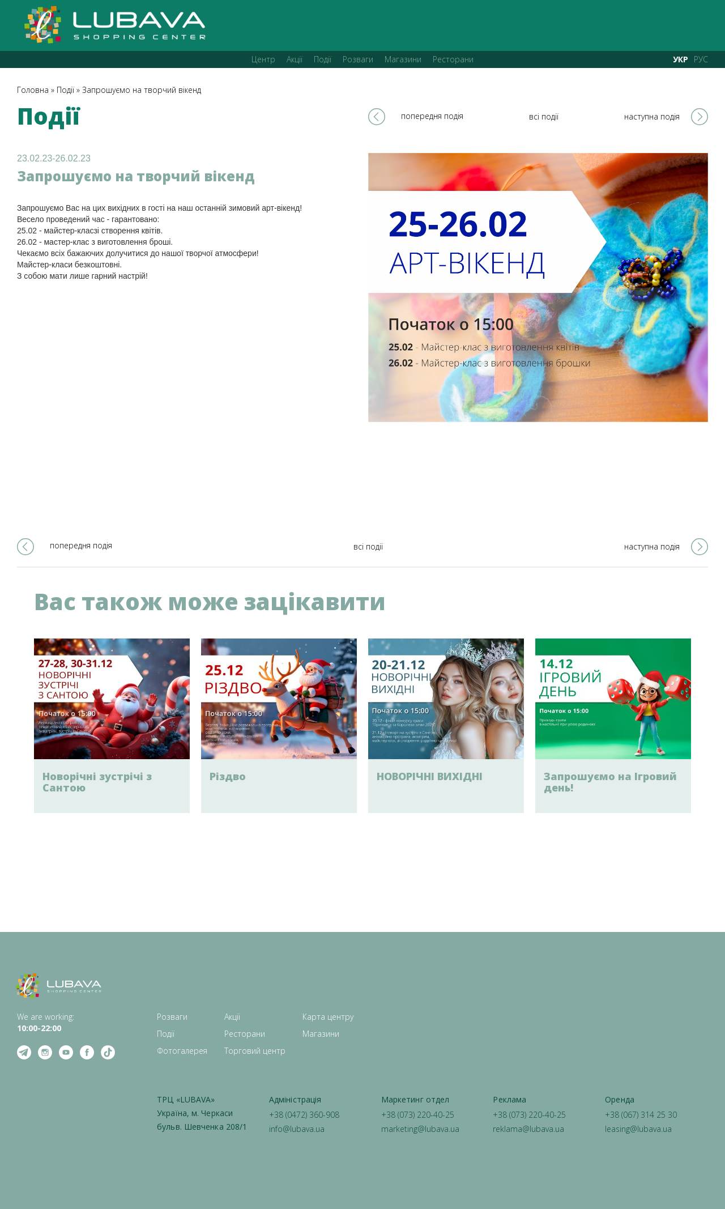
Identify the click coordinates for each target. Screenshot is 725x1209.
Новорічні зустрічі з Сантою (97, 781)
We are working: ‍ (45, 1022)
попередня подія (432, 115)
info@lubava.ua (297, 1128)
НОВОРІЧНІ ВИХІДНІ (430, 776)
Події (322, 59)
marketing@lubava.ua (420, 1128)
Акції (294, 59)
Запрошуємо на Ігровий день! (610, 781)
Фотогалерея (182, 1050)
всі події (543, 116)
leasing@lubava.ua (638, 1128)
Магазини (403, 59)
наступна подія (652, 116)
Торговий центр (254, 1050)
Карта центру (327, 1016)
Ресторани (453, 59)
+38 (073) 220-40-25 (417, 1114)
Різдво (228, 776)
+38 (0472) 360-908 (304, 1114)
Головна (33, 89)
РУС (701, 59)
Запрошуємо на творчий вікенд (141, 89)
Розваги (358, 59)
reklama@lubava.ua (528, 1128)
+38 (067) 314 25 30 (641, 1114)
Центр (263, 59)
